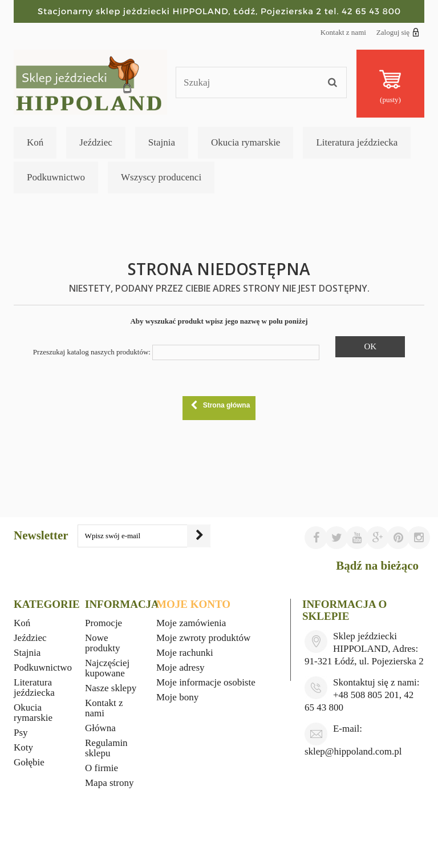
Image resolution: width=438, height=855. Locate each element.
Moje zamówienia (191, 623)
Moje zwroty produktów (203, 637)
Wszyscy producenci (161, 177)
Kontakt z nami (343, 32)
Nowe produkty (102, 643)
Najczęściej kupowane (107, 668)
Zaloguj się (397, 32)
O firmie (101, 768)
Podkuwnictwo (56, 177)
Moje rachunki (184, 652)
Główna (100, 728)
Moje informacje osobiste (206, 682)
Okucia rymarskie (245, 142)
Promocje (103, 623)
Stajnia (161, 142)
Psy (21, 732)
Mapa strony (109, 782)
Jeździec (95, 142)
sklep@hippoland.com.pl (353, 751)
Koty (23, 747)
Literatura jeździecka (357, 142)
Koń (35, 142)
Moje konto (193, 604)
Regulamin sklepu (106, 748)
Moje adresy (180, 667)
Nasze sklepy (110, 688)
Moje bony (177, 697)
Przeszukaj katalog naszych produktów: (92, 352)
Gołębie (29, 762)
